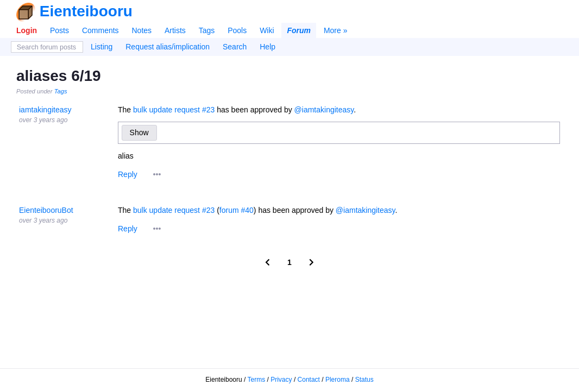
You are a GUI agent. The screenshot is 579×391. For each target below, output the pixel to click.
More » (336, 30)
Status (364, 379)
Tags (207, 30)
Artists (175, 30)
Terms (257, 379)
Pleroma (337, 379)
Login (26, 30)
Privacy (281, 379)
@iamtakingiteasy (324, 109)
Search (235, 46)
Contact (309, 379)
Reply (127, 174)
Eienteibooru (86, 11)
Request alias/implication (167, 46)
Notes (141, 30)
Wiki (267, 30)
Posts (59, 30)
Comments (100, 30)
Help (267, 46)
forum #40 (236, 210)
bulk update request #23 (174, 109)
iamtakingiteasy (45, 109)
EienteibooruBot (46, 210)
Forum (299, 30)
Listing (101, 46)
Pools (237, 30)
